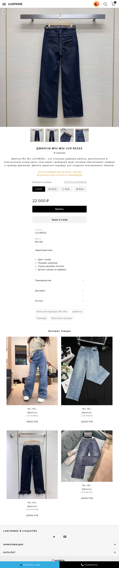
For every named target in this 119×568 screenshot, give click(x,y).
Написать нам (30, 564)
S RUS (38, 189)
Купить (59, 209)
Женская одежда (61, 318)
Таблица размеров (75, 182)
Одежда (41, 318)
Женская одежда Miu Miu (52, 311)
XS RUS (52, 189)
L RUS (66, 189)
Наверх (59, 560)
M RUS (80, 189)
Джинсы (77, 311)
